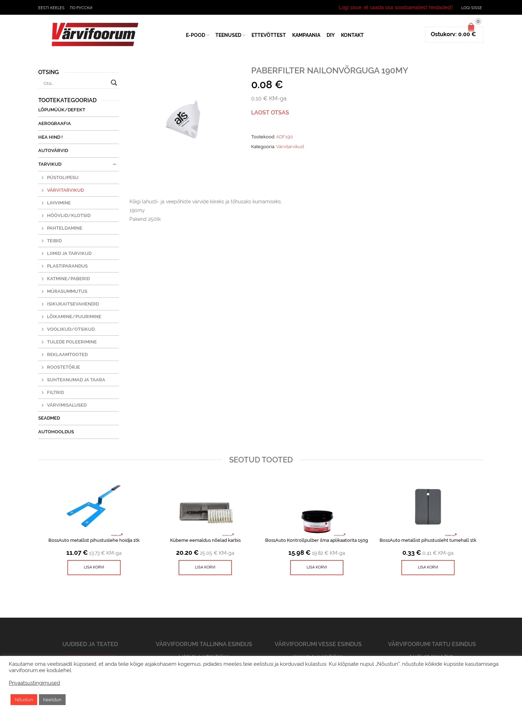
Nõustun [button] (24, 699)
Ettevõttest (269, 35)
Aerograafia (54, 123)
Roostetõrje (63, 367)
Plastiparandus (67, 266)
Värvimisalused (67, 405)
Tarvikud (49, 164)
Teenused (228, 35)
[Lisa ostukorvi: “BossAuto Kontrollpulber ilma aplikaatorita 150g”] (316, 567)
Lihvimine (59, 202)
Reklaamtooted (67, 354)
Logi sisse (471, 8)
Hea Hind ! (50, 137)
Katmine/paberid (68, 278)
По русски (81, 8)
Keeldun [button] (52, 699)
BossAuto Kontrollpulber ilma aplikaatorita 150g (316, 540)
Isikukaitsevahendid (73, 304)
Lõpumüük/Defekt (61, 109)
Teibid (54, 240)
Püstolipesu (63, 177)
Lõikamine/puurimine (74, 316)
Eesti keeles (51, 8)
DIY (331, 35)
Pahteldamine (64, 228)
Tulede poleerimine (72, 341)
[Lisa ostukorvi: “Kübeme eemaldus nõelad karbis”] (205, 567)
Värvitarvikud (290, 146)
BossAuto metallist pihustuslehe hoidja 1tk (94, 540)
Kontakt (352, 35)
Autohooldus (56, 431)
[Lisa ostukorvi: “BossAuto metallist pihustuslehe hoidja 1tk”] (94, 567)
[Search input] (75, 83)
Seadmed (49, 418)
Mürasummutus (67, 291)
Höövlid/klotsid (69, 215)
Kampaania (306, 35)
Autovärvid (53, 150)
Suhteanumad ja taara (76, 379)
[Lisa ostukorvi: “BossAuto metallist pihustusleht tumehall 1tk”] (428, 567)
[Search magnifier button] (114, 83)
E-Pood (195, 35)
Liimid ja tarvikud (69, 253)
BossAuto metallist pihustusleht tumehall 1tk (428, 540)
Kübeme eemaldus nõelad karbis (205, 540)
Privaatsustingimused (34, 683)
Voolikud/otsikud (71, 329)
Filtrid (55, 392)
